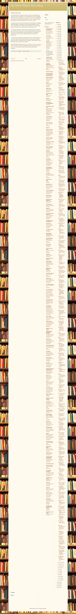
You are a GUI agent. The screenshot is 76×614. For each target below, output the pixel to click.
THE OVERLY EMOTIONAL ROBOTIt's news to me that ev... (61, 220)
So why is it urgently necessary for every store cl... (61, 474)
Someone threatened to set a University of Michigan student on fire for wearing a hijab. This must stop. (50, 436)
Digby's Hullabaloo (49, 146)
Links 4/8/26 (48, 270)
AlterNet (47, 50)
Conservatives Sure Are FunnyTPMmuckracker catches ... (61, 119)
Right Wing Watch (49, 394)
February (60, 578)
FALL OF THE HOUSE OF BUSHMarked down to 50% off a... (61, 464)
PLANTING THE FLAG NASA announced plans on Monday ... (61, 542)
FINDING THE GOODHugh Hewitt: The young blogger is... (61, 329)
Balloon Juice (48, 88)
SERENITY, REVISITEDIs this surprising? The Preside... (61, 345)
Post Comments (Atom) (20, 60)
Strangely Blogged (49, 441)
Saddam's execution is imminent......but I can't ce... (61, 94)
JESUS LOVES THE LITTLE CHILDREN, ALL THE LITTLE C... (61, 323)
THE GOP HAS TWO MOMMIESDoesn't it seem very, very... (61, 502)
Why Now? (48, 482)
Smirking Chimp (49, 427)
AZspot (47, 82)
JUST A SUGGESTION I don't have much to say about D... (61, 547)
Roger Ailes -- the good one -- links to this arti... (61, 390)
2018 (58, 38)
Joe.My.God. (48, 223)
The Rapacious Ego (49, 453)
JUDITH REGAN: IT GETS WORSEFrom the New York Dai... (61, 225)
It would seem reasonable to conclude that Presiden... (61, 533)
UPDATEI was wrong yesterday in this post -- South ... (61, 359)
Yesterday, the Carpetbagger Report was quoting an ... (61, 517)
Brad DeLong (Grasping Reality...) (50, 103)
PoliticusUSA (48, 339)
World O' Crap (49, 492)
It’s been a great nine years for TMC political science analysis (50, 280)
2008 (58, 55)
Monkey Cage (48, 278)
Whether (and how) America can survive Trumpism (49, 59)
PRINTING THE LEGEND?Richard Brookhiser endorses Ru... (61, 458)
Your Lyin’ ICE (48, 95)
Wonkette (48, 487)
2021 (58, 33)
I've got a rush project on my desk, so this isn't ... (61, 522)
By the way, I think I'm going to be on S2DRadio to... (61, 410)
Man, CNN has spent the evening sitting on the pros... (61, 84)
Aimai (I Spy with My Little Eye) (49, 29)
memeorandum (49, 261)
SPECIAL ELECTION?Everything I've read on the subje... (61, 381)
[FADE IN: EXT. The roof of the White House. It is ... (61, 172)
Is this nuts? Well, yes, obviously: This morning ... (61, 433)
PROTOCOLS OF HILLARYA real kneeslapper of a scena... (61, 185)
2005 (58, 582)
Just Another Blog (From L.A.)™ (49, 239)
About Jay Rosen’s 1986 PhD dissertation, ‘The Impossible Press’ (50, 353)
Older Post (39, 58)
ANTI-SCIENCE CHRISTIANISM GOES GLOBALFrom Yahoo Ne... (61, 552)
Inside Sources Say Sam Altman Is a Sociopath (49, 84)
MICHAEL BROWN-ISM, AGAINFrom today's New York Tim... (61, 246)
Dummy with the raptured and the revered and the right (49, 423)
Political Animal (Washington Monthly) (49, 332)
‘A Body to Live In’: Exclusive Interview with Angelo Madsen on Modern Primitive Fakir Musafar (49, 132)
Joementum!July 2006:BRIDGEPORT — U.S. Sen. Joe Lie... (61, 98)
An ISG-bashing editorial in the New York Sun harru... (61, 497)
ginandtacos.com (49, 184)
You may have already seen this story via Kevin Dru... (61, 206)
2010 (58, 52)
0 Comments (27, 51)
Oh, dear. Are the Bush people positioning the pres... (61, 237)
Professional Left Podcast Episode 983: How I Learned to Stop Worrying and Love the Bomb (50, 154)
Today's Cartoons (49, 196)
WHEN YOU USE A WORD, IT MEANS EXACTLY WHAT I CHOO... (61, 257)
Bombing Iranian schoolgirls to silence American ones (49, 459)
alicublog (47, 40)
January (59, 579)
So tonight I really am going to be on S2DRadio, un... (61, 277)
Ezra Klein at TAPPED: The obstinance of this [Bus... (61, 350)
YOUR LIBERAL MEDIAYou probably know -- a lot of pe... (61, 286)
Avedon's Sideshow (49, 77)
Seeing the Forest (49, 410)
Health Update (48, 245)
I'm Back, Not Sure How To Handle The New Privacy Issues (49, 31)
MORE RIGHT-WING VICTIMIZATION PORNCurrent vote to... (61, 364)
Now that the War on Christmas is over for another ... (61, 109)
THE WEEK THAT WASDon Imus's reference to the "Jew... (61, 453)
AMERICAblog (49, 57)
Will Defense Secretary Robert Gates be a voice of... (61, 252)
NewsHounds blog (49, 299)
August (59, 567)
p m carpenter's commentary (49, 306)
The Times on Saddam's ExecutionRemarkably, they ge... (61, 89)
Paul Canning (48, 316)
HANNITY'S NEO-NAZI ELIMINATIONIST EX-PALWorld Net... (61, 512)
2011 (58, 50)
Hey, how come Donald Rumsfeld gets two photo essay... (61, 272)
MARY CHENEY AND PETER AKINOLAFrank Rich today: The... (61, 312)
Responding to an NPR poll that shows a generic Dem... (61, 355)
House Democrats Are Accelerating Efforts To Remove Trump (50, 341)
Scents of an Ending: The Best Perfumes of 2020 (49, 417)
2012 (58, 48)
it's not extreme (31, 20)
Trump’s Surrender (49, 255)
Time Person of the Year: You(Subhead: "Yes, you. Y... (61, 318)
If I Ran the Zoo (49, 204)
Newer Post (13, 58)
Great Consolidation (50, 190)
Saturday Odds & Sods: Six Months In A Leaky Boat (50, 175)
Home (26, 58)
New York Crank (49, 289)
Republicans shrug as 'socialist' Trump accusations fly (49, 364)
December (60, 60)
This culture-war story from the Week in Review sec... (61, 307)
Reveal (47, 380)
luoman (37, 608)
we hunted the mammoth (48, 471)
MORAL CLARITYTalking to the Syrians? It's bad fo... (61, 376)
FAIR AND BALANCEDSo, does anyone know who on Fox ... (61, 527)
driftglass (48, 150)
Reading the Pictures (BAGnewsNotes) (50, 369)
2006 (58, 59)
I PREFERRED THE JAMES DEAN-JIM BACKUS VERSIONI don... (61, 400)
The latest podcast (49, 99)
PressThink (48, 351)
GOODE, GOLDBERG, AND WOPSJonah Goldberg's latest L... (61, 232)
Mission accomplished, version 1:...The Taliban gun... (61, 470)
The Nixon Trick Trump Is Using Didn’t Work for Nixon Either (50, 429)
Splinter (47, 433)
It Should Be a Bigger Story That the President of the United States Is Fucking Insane (50, 405)
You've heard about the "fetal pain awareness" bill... (61, 507)
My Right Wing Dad (50, 284)
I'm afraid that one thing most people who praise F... (61, 133)
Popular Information (50, 345)
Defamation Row (49, 479)
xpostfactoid (48, 498)
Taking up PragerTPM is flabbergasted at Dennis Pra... (61, 128)
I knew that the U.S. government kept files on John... (61, 189)
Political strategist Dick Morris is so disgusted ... (61, 267)
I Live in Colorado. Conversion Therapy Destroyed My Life (49, 390)
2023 (58, 29)
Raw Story (48, 362)
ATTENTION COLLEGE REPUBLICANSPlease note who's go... (61, 428)
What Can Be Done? (49, 411)
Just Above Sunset (49, 229)
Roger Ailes (48, 395)
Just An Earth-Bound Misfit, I (49, 234)
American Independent (48, 64)
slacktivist (48, 421)
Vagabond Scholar (49, 465)
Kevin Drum (48, 244)
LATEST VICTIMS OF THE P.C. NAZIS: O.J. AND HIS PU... (61, 303)
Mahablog (48, 254)
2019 (58, 36)
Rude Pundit (48, 401)
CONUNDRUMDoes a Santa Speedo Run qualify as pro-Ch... (61, 438)
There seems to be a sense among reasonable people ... (61, 201)
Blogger (44, 608)
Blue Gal (47, 98)
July (59, 569)
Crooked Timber (49, 116)
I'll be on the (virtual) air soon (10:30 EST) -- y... (61, 263)
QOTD (47, 181)
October (59, 564)
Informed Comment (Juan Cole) (49, 214)
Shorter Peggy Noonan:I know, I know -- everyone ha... (61, 215)
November (60, 562)
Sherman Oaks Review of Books (49, 415)
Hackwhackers (49, 195)
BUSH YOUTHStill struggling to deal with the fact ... (61, 419)
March (59, 576)
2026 (58, 24)
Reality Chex (48, 375)
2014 (58, 45)
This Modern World (50, 463)
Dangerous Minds (49, 129)
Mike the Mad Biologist (48, 269)
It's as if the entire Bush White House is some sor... (61, 415)
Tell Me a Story (49, 452)
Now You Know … (49, 201)
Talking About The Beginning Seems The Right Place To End (49, 301)
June (59, 571)
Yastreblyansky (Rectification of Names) (49, 507)
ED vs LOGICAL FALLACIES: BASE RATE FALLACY (49, 186)
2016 (58, 41)
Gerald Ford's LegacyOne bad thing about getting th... (61, 147)
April (59, 574)
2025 (58, 26)
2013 (58, 47)
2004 (58, 583)
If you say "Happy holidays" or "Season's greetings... (61, 210)
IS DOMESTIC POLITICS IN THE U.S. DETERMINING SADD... (61, 103)
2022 (58, 31)
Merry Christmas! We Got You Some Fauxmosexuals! (49, 494)
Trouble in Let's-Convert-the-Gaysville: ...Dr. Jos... (61, 479)
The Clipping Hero (49, 147)
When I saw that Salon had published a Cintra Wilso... (61, 538)
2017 (58, 40)
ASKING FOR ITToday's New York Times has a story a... (61, 298)
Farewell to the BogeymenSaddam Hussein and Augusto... (61, 73)
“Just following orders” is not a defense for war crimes (50, 347)
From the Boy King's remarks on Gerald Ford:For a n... (61, 138)
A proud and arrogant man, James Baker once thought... (61, 152)
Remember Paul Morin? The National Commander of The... (61, 558)
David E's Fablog (49, 137)
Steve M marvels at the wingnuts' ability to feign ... (61, 181)
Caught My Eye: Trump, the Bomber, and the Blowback (49, 371)
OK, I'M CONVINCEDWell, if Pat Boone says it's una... (61, 334)
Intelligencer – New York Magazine (49, 221)
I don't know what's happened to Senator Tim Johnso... (61, 386)
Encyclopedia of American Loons (49, 168)
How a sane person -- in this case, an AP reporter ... (61, 394)
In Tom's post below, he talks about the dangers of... (61, 64)
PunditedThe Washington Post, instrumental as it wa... (61, 142)
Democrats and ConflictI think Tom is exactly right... (61, 114)
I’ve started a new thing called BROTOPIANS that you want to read (50, 473)
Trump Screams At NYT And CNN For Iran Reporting (49, 225)
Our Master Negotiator (50, 235)
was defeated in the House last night (31, 17)
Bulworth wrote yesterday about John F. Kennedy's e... (61, 123)
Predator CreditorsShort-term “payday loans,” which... (61, 167)
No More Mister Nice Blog (27, 5)
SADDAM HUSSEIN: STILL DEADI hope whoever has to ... (61, 78)
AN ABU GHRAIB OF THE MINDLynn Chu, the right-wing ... (61, 405)
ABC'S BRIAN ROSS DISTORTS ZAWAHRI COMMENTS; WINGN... (61, 195)
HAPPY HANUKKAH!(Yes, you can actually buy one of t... (61, 339)
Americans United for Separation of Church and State (49, 74)
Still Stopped (48, 230)
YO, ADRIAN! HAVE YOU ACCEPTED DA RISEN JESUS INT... (61, 488)
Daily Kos (48, 127)
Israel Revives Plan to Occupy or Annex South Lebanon (49, 216)
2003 (58, 585)
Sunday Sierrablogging (50, 205)
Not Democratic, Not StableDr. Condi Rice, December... (61, 157)
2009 (58, 54)
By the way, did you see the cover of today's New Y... (61, 493)
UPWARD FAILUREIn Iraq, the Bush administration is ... (61, 370)
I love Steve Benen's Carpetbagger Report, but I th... (61, 241)
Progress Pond (48, 357)
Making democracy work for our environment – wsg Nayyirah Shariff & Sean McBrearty (49, 162)
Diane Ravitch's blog (50, 141)
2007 (58, 57)
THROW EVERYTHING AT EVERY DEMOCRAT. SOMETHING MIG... (61, 292)
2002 (58, 587)
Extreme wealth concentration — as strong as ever (49, 118)
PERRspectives (49, 321)
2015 (58, 43)
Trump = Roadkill (49, 138)
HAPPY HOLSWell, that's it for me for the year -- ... (61, 177)
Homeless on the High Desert (49, 200)
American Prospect (49, 71)
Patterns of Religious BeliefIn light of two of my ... (61, 69)
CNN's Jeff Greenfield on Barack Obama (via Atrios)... (61, 424)
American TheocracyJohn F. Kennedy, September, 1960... (61, 162)
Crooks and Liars (49, 122)
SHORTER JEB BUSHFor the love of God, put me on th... (61, 444)
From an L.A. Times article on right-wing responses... (61, 483)
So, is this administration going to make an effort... (61, 449)
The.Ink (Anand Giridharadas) (49, 457)
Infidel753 (48, 208)
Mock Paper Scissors (50, 273)
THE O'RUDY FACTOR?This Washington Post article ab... (61, 281)
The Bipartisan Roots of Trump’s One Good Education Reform (49, 335)
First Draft (48, 173)
